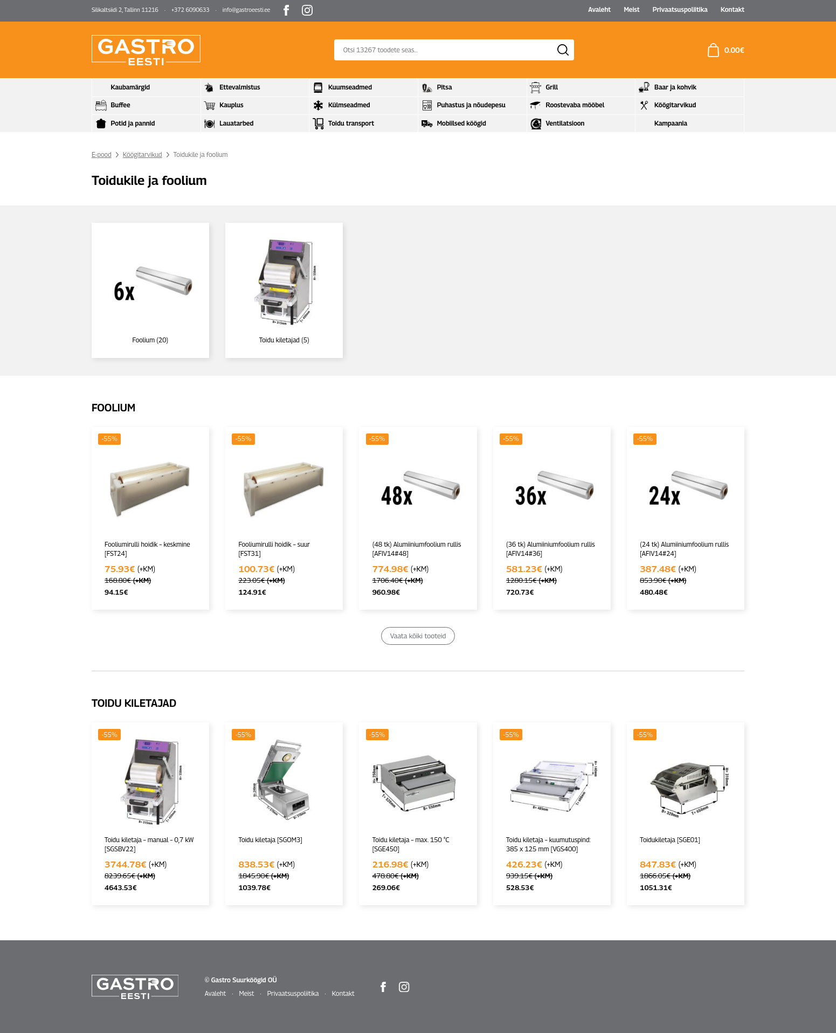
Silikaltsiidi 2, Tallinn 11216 (125, 9)
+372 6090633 (190, 9)
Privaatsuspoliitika (680, 9)
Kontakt (732, 9)
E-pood (102, 154)
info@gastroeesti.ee (246, 9)
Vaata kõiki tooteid (418, 635)
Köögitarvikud (142, 154)
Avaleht (599, 9)
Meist (631, 9)
